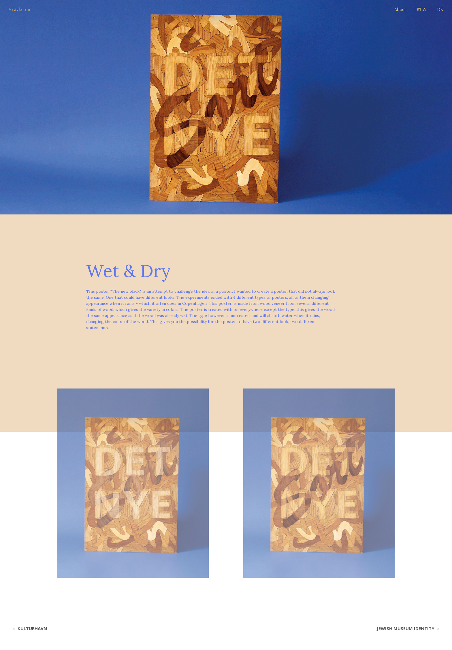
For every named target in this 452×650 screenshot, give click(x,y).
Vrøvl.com (19, 9)
